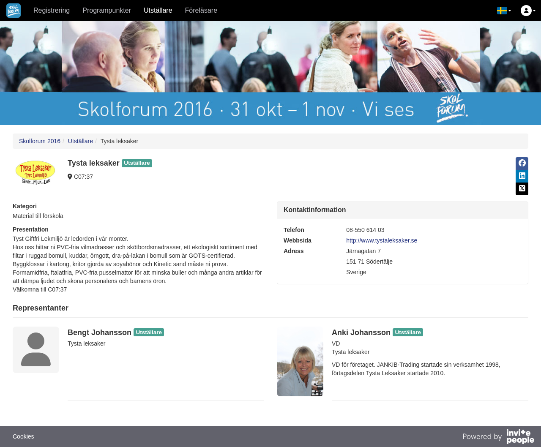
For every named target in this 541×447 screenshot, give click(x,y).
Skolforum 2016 (39, 141)
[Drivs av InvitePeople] (498, 437)
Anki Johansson (361, 332)
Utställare (158, 10)
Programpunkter (106, 10)
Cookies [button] (23, 436)
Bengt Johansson (99, 332)
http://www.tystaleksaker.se (381, 240)
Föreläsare (201, 10)
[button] (504, 10)
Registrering (51, 10)
